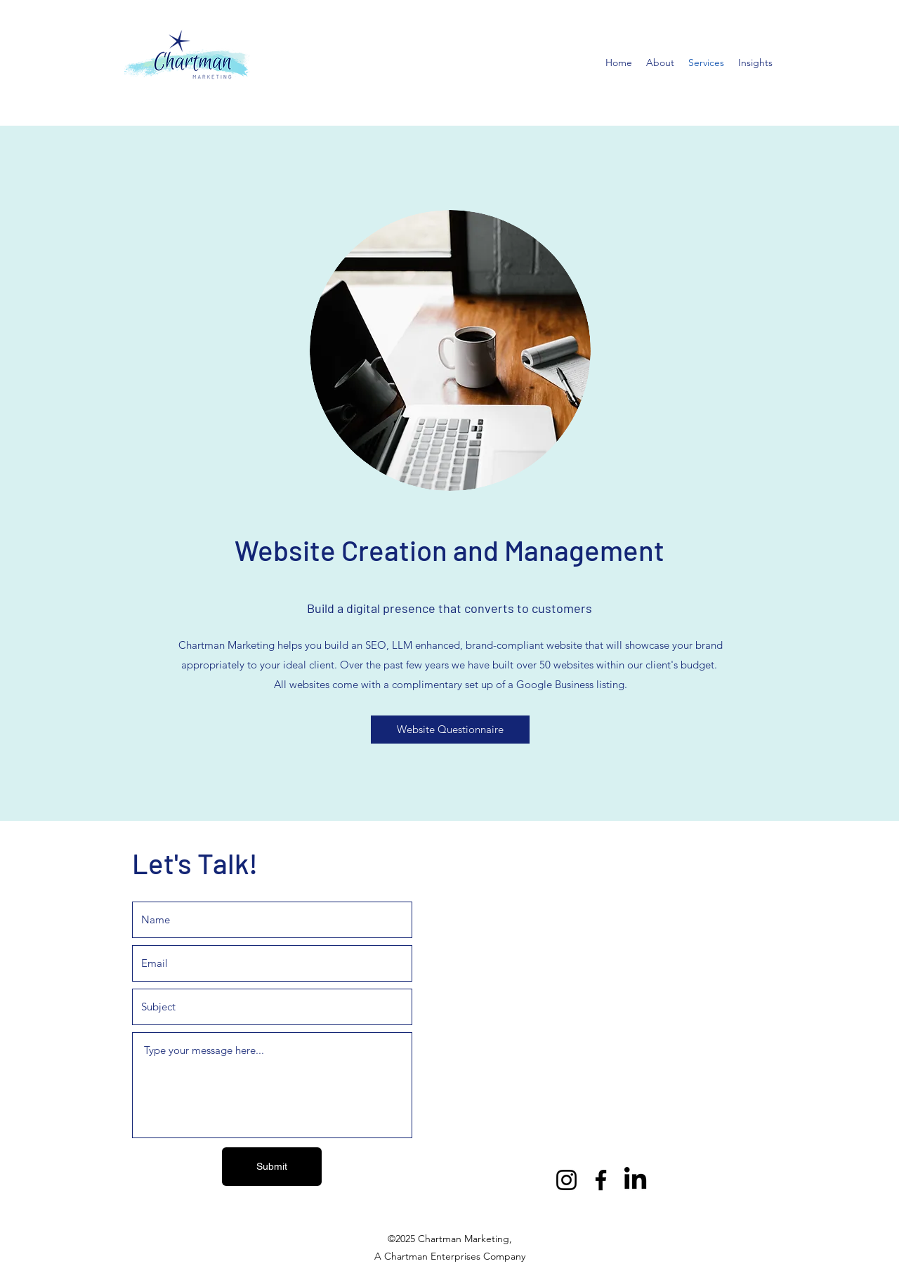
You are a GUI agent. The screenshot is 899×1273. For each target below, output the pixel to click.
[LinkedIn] (635, 1180)
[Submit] (272, 1166)
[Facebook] (601, 1180)
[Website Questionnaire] (450, 729)
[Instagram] (566, 1180)
